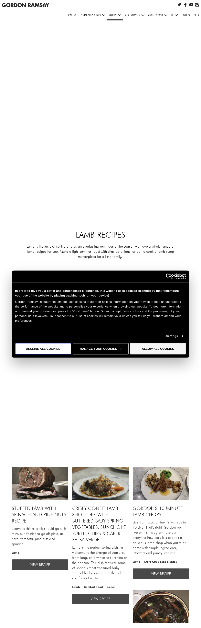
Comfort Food (93, 587)
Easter (111, 587)
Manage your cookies (100, 348)
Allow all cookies (158, 348)
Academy (72, 15)
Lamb (15, 553)
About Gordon (158, 15)
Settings (172, 336)
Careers (186, 15)
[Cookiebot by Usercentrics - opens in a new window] (169, 276)
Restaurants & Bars (93, 15)
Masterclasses (135, 15)
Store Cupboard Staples (160, 562)
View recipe (40, 565)
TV (175, 15)
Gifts (196, 15)
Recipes (116, 15)
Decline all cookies (43, 348)
